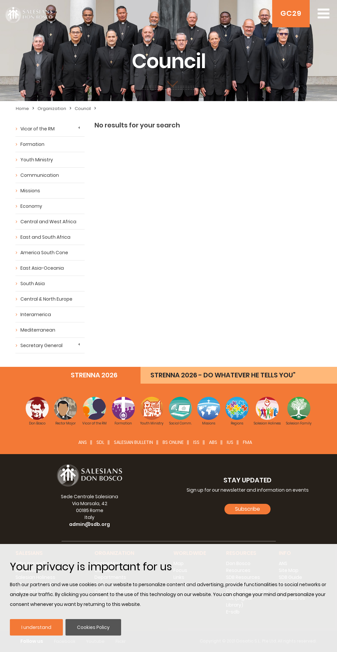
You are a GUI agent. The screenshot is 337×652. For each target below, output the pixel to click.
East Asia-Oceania (42, 268)
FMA (247, 442)
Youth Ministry (36, 159)
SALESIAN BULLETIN (133, 442)
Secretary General (41, 345)
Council (83, 108)
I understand (36, 627)
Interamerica (35, 314)
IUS (230, 442)
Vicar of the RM (37, 128)
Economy (31, 206)
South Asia (32, 283)
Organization (52, 108)
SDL (100, 442)
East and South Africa (45, 237)
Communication (39, 175)
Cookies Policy (93, 627)
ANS (82, 442)
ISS (196, 442)
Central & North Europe (46, 299)
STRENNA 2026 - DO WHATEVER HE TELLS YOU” (223, 375)
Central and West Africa (48, 221)
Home (22, 108)
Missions (30, 190)
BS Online (173, 442)
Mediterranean (37, 330)
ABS (213, 442)
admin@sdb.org (89, 524)
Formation (32, 144)
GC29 (290, 13)
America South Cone (44, 252)
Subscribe (247, 509)
